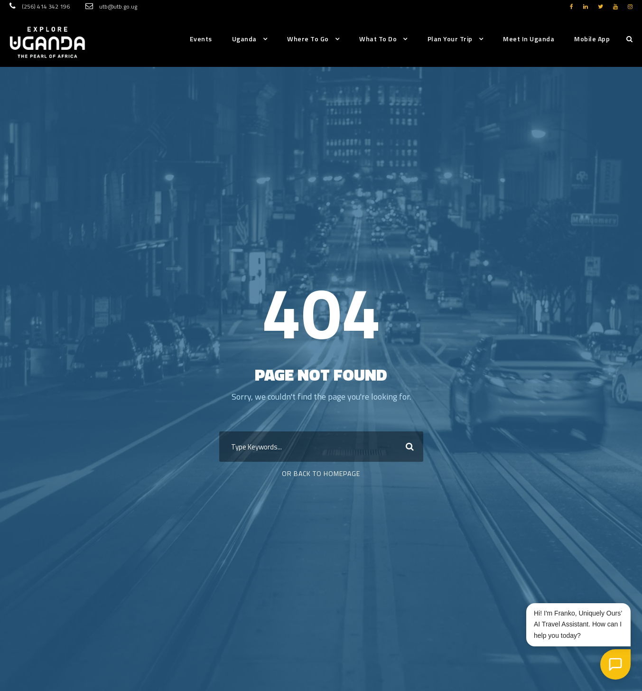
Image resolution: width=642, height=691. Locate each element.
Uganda (244, 39)
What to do (378, 39)
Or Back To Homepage (321, 473)
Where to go (308, 39)
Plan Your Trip (450, 39)
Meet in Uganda (528, 39)
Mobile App (592, 39)
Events (201, 39)
